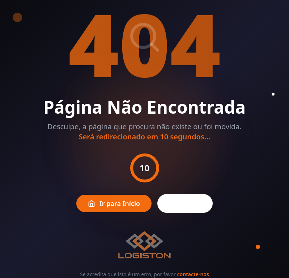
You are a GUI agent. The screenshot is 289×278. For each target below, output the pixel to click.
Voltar (185, 203)
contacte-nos (193, 274)
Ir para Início (114, 203)
